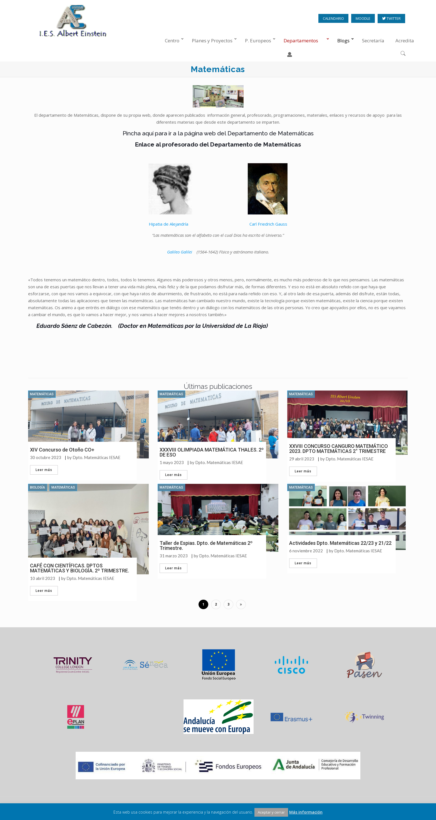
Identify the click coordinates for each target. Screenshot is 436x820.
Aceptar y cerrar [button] (271, 812)
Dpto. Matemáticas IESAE (96, 457)
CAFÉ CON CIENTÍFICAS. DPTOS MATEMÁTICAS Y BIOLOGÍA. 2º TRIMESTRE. (79, 568)
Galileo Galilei (179, 252)
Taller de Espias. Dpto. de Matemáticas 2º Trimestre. (206, 545)
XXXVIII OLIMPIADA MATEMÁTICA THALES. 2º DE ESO (212, 452)
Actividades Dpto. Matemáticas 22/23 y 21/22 (340, 543)
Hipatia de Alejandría (168, 224)
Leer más (44, 470)
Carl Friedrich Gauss (268, 224)
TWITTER (393, 18)
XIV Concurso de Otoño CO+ (62, 450)
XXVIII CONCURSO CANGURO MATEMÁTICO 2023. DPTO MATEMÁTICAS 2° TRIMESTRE (338, 448)
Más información (306, 812)
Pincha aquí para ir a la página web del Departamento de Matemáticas (218, 133)
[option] (73, 667)
